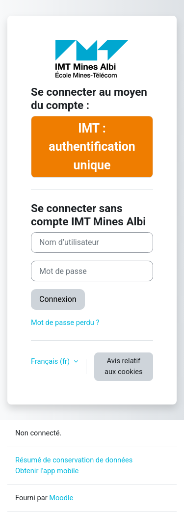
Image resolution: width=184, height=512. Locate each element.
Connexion (58, 299)
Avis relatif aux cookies (123, 366)
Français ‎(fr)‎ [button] (51, 361)
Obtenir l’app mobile (47, 470)
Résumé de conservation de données (73, 460)
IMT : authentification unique (92, 146)
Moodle (61, 497)
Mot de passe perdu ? (65, 322)
